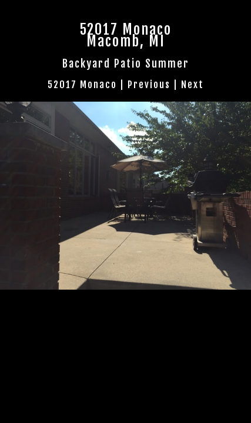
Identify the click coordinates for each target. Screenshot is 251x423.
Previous (149, 84)
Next (192, 84)
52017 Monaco (82, 84)
